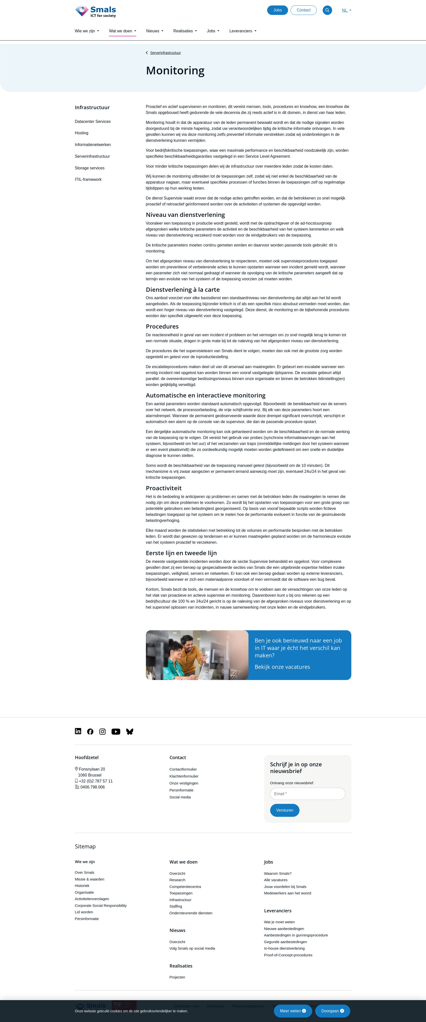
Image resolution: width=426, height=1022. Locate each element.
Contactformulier (183, 769)
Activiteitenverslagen (92, 899)
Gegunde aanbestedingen (285, 942)
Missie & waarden (89, 879)
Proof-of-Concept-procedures (288, 955)
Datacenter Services (93, 121)
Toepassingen (181, 893)
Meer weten (293, 1011)
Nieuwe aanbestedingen (284, 928)
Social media (180, 797)
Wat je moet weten (279, 922)
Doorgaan (332, 1011)
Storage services (90, 168)
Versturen (284, 810)
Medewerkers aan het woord (287, 893)
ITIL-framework (88, 179)
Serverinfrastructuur (165, 53)
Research (177, 880)
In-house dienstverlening (284, 948)
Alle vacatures (276, 880)
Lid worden (84, 912)
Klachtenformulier (184, 776)
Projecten (177, 977)
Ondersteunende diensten (191, 913)
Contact (303, 10)
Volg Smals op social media (192, 948)
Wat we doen (183, 862)
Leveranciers (278, 911)
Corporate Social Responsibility (101, 905)
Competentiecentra (185, 886)
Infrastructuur (92, 107)
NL (345, 10)
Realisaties (181, 966)
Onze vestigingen (184, 783)
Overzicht (177, 873)
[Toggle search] (327, 10)
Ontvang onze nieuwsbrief (291, 783)
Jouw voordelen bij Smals (285, 886)
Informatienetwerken (93, 145)
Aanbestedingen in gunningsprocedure (296, 935)
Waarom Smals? (278, 873)
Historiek (82, 885)
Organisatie (84, 892)
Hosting (81, 133)
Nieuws (177, 930)
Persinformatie (182, 790)
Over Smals (84, 872)
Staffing (176, 906)
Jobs (277, 10)
